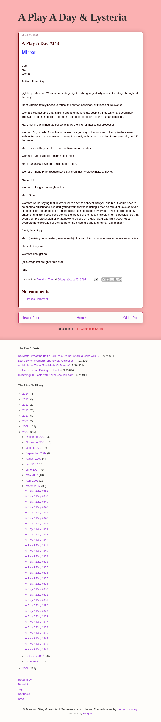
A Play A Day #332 (36, 594)
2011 (26, 410)
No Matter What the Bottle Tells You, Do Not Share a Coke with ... (58, 356)
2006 (26, 668)
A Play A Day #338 (36, 561)
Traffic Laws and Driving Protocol (38, 370)
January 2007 (34, 661)
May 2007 (32, 475)
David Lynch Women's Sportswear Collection (46, 360)
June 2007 (32, 469)
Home (81, 318)
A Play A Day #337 (36, 567)
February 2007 (35, 656)
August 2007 (34, 458)
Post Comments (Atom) (89, 328)
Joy (20, 689)
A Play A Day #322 (36, 649)
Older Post (131, 318)
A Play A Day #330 (36, 605)
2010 (26, 415)
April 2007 (32, 480)
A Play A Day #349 (36, 501)
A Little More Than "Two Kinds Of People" (44, 365)
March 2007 (33, 486)
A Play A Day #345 (36, 523)
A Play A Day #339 (36, 556)
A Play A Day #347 (36, 512)
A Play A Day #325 (36, 632)
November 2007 (36, 442)
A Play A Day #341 (36, 545)
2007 (26, 432)
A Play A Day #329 (36, 611)
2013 (26, 399)
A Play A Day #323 (36, 643)
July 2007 (32, 464)
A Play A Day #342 (36, 540)
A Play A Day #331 (36, 600)
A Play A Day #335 (36, 578)
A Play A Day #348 (36, 507)
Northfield (24, 693)
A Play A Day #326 (36, 627)
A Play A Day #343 (36, 534)
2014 (26, 393)
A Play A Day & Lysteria (72, 17)
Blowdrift (23, 684)
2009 (26, 421)
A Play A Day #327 (36, 621)
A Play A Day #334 (36, 583)
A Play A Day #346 (36, 518)
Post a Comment (37, 299)
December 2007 (36, 436)
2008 (26, 426)
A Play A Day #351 (36, 490)
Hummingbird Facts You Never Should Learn (45, 375)
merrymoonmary (127, 709)
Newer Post (30, 318)
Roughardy (25, 679)
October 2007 (34, 447)
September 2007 (36, 453)
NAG (21, 698)
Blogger (88, 713)
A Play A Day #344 (36, 529)
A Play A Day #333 (36, 589)
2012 (26, 404)
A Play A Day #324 (36, 638)
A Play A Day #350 (36, 496)
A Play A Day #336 (36, 572)
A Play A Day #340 (36, 550)
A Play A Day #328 (36, 616)
